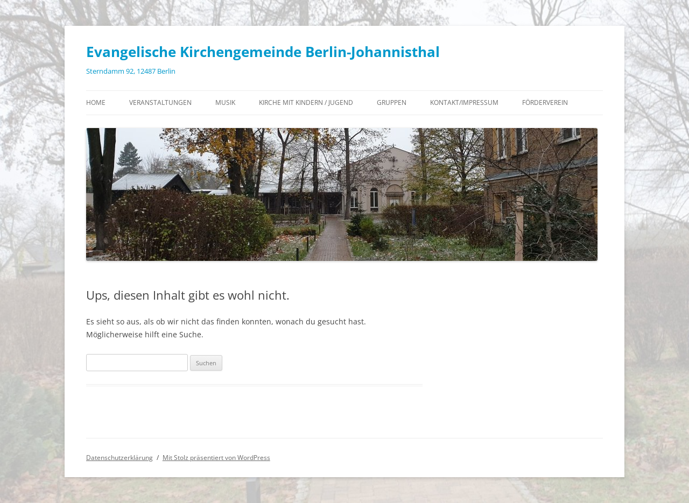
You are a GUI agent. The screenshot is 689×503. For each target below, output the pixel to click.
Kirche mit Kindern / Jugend (306, 102)
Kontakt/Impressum (464, 102)
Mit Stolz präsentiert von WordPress (216, 457)
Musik (225, 102)
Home (96, 102)
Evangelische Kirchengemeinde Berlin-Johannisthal (263, 51)
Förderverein (545, 102)
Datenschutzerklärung (119, 457)
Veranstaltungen (160, 102)
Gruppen (391, 102)
